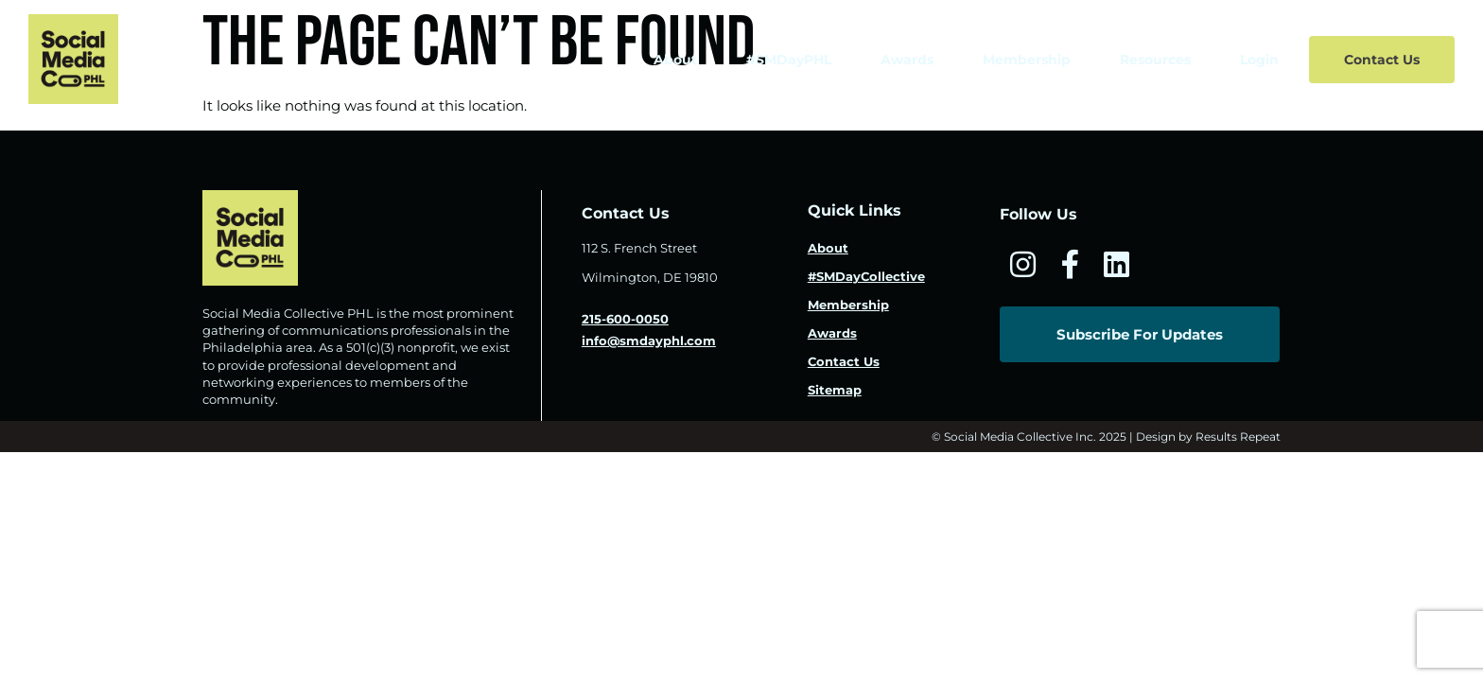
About (675, 59)
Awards (907, 59)
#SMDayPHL (788, 59)
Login (1259, 59)
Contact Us (1382, 59)
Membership (1027, 59)
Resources (1155, 59)
